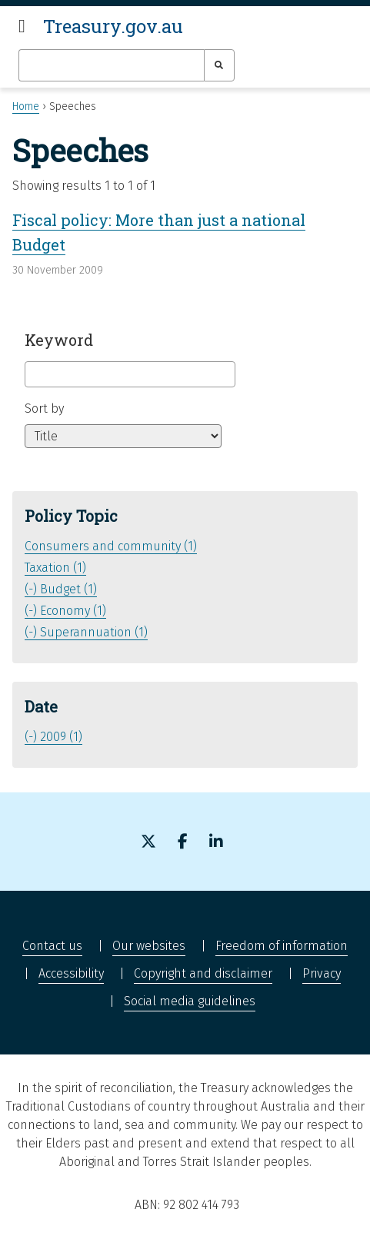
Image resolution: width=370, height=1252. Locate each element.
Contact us (52, 945)
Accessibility (71, 973)
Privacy (321, 973)
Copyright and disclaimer (203, 973)
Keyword (59, 340)
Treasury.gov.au (113, 26)
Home (25, 106)
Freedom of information (281, 945)
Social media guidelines (189, 1001)
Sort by (44, 408)
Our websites (148, 945)
